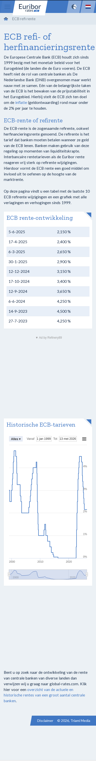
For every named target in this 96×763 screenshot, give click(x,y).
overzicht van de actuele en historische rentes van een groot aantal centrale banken (44, 695)
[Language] (88, 6)
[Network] (74, 6)
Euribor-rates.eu (30, 7)
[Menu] (7, 6)
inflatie (21, 102)
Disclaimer (45, 720)
